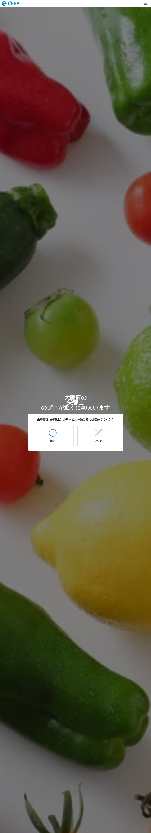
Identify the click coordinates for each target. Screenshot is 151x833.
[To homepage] (11, 3)
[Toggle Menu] (145, 4)
